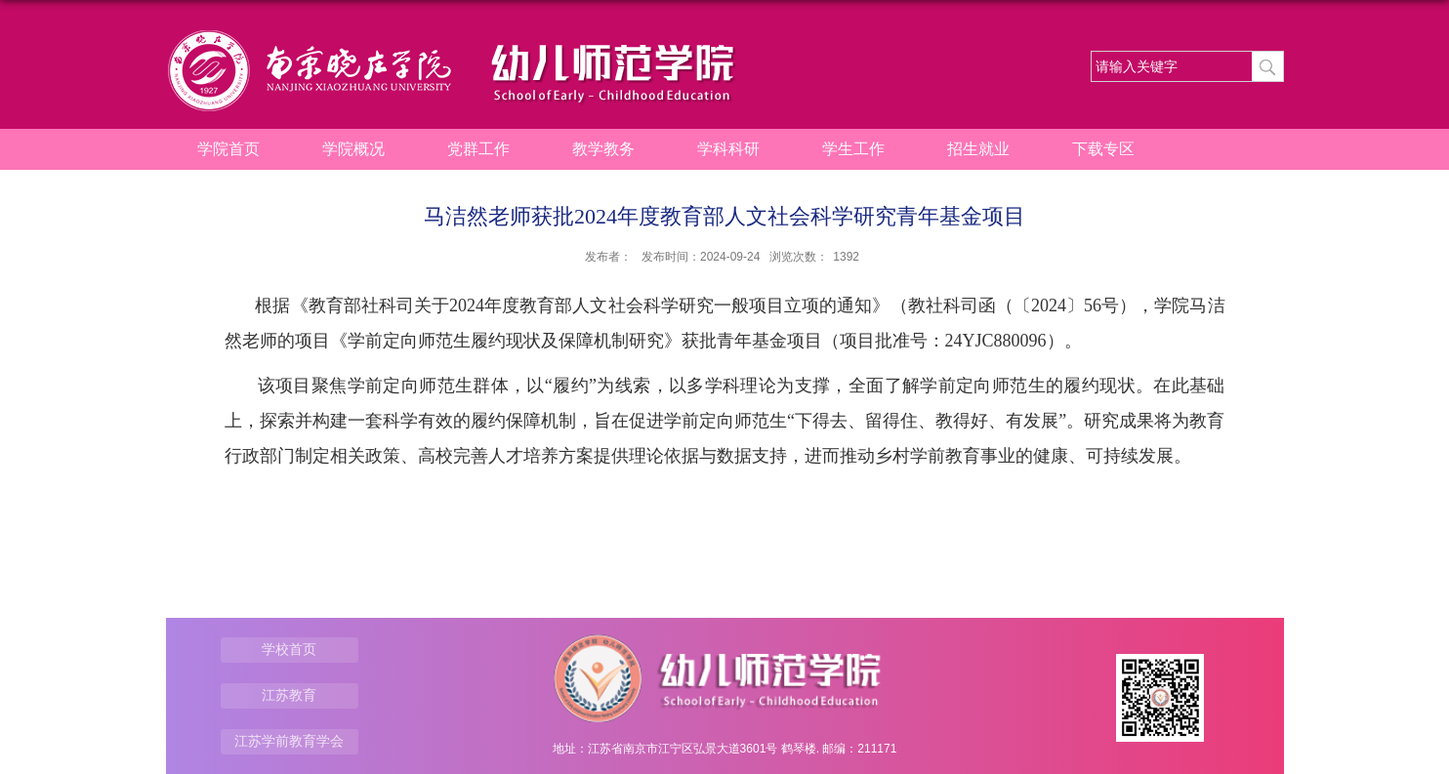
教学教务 (603, 149)
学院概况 (353, 149)
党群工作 (478, 149)
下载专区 (1103, 149)
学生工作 (853, 149)
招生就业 (978, 149)
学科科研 (728, 149)
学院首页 (228, 149)
